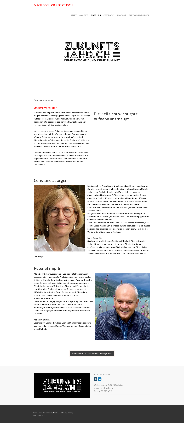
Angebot (83, 15)
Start (74, 15)
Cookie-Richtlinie (59, 413)
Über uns (96, 15)
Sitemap (70, 413)
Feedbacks (108, 15)
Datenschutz (47, 413)
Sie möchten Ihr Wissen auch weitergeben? (92, 353)
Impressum (37, 413)
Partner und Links (139, 15)
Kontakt (121, 15)
